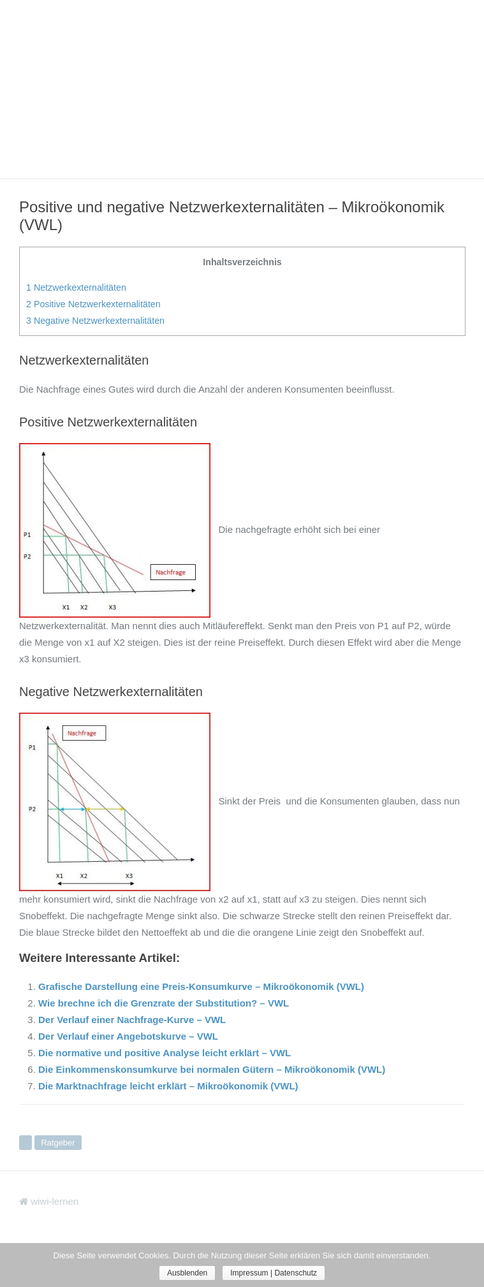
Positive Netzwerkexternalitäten (93, 304)
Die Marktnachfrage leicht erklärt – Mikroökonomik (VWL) (168, 1085)
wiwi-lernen (48, 1201)
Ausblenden (187, 1273)
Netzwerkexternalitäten (76, 287)
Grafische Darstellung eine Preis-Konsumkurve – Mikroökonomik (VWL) (201, 986)
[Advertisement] (242, 89)
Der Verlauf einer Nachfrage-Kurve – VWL (132, 1019)
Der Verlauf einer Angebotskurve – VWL (128, 1036)
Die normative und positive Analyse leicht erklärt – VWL (164, 1052)
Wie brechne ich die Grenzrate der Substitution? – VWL (163, 1003)
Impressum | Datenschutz (273, 1273)
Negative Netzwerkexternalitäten (95, 321)
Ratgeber (58, 1142)
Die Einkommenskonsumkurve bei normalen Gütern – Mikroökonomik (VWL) (211, 1069)
